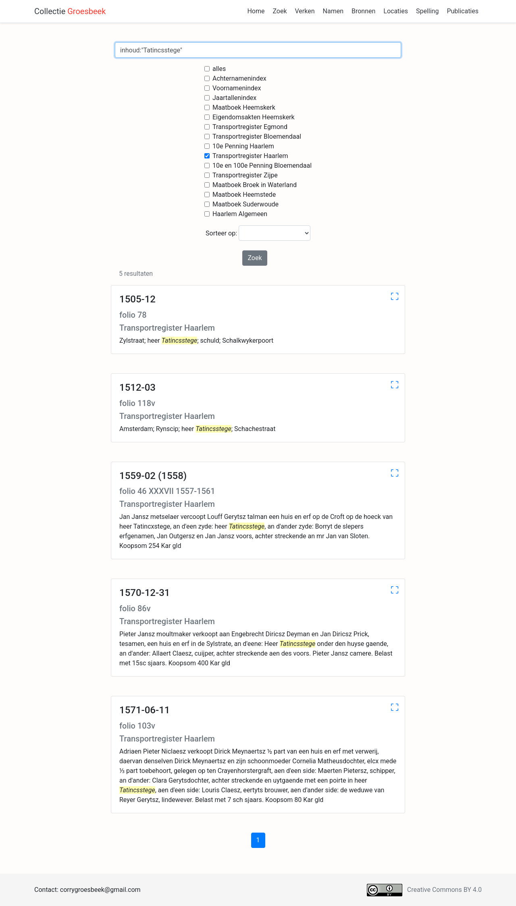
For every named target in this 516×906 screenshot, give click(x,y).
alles (219, 69)
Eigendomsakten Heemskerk (253, 117)
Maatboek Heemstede (244, 194)
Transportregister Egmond (249, 127)
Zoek (280, 11)
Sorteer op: (258, 233)
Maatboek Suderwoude (245, 204)
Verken (305, 11)
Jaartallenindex (234, 98)
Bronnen (363, 11)
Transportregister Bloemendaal (256, 136)
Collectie (70, 11)
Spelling (427, 11)
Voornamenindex (236, 88)
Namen (333, 11)
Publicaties (463, 11)
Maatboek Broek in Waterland (254, 185)
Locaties (395, 11)
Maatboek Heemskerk (243, 107)
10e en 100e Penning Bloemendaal (262, 165)
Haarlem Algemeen (239, 214)
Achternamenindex (239, 78)
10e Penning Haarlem (243, 146)
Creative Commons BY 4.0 (444, 890)
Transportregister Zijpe (245, 175)
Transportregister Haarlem (250, 156)
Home (255, 11)
